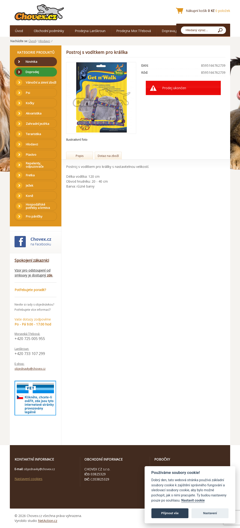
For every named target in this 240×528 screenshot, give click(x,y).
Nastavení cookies (28, 478)
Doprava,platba (173, 31)
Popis (80, 156)
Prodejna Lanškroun (90, 31)
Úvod (19, 31)
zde (49, 275)
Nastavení (210, 513)
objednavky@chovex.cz (30, 369)
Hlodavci (44, 41)
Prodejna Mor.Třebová (133, 31)
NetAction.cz (47, 520)
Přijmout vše (170, 513)
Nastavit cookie (193, 500)
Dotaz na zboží (108, 156)
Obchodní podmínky (49, 31)
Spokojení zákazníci (32, 260)
